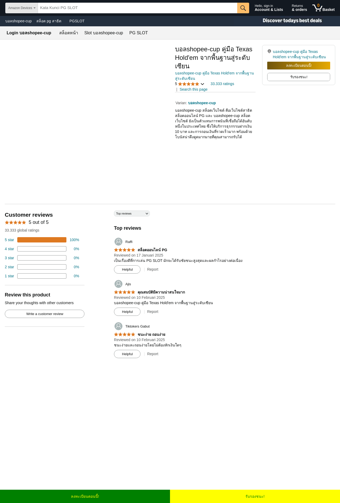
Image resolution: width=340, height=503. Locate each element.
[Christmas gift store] (287, 21)
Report (152, 269)
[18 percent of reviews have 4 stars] (42, 249)
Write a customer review (44, 314)
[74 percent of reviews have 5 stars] (42, 239)
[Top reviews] (170, 286)
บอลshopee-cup (18, 21)
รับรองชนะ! (255, 496)
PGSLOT (77, 21)
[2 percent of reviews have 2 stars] (42, 267)
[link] (270, 54)
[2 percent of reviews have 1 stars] (42, 276)
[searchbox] (137, 8)
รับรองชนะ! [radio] (299, 77)
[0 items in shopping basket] (323, 8)
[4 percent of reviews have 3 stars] (42, 258)
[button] (190, 84)
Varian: (182, 103)
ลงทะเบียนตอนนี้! (299, 66)
